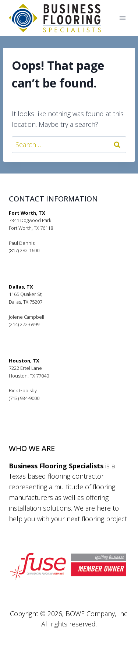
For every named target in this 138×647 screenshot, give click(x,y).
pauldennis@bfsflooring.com (40, 258)
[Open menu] (122, 18)
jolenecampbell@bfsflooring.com (45, 332)
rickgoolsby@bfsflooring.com (40, 405)
